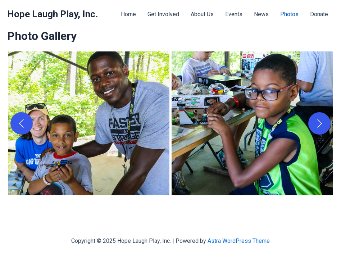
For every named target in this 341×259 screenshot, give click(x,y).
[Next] (319, 123)
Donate (319, 14)
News (261, 14)
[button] (88, 123)
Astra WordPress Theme (239, 240)
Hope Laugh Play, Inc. (52, 14)
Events (233, 14)
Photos (289, 14)
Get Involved (163, 14)
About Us (202, 14)
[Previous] (21, 123)
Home (128, 14)
